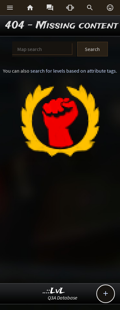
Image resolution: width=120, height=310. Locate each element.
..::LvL (54, 291)
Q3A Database (62, 297)
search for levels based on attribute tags (73, 71)
